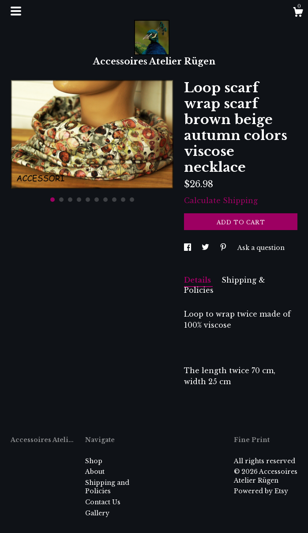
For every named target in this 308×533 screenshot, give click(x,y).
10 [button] (132, 199)
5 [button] (88, 199)
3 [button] (70, 199)
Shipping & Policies (224, 285)
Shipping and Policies (107, 487)
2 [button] (61, 199)
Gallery (97, 513)
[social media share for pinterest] (224, 248)
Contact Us (102, 502)
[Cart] (298, 13)
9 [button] (123, 199)
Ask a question (261, 248)
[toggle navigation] (16, 11)
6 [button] (96, 199)
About (95, 472)
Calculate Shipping (221, 200)
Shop (93, 461)
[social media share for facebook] (188, 248)
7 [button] (105, 199)
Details (198, 280)
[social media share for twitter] (206, 248)
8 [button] (114, 199)
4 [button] (79, 199)
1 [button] (52, 199)
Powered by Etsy (261, 491)
